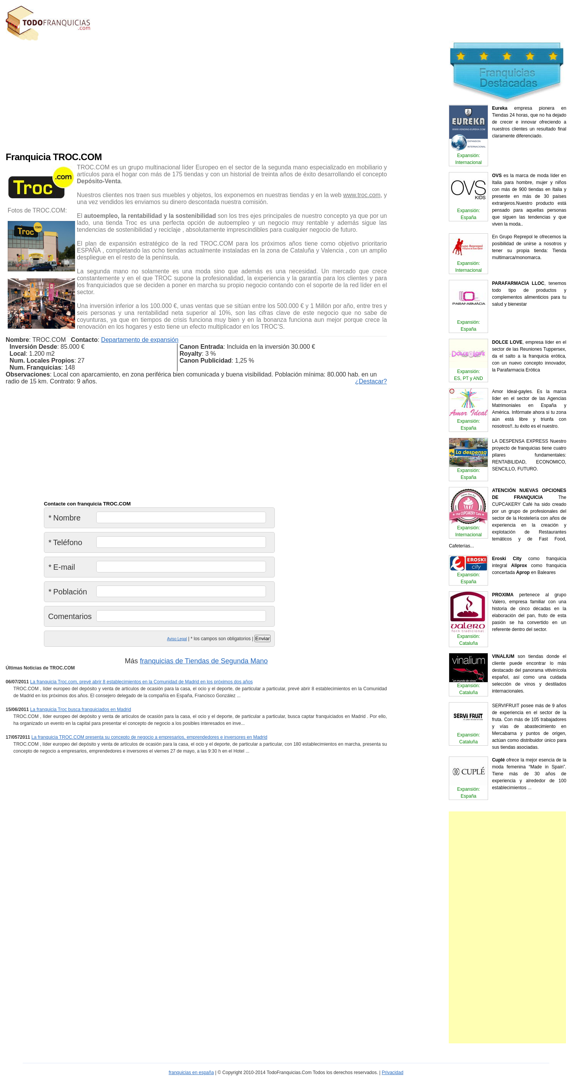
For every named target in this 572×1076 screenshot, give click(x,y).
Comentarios (70, 616)
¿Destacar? (371, 381)
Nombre (64, 518)
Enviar (262, 638)
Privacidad (392, 1072)
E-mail (61, 567)
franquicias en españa (191, 1072)
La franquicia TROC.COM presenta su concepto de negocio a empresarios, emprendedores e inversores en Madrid (150, 737)
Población (67, 591)
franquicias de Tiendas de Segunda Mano (204, 661)
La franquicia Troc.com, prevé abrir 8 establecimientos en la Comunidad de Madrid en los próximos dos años (141, 681)
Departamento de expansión (140, 339)
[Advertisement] (161, 94)
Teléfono (65, 542)
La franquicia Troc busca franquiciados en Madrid (80, 709)
